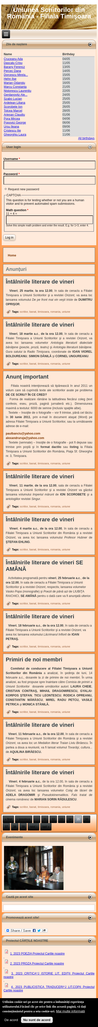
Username (12, 159)
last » (46, 827)
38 (14, 827)
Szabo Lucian (13, 98)
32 (53, 819)
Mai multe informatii (70, 1011)
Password (12, 174)
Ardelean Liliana (14, 102)
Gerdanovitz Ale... (16, 95)
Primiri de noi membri (34, 659)
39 (23, 827)
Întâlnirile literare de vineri (40, 282)
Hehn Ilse (10, 79)
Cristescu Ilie (12, 130)
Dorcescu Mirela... (16, 75)
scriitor (24, 311)
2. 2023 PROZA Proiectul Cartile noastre (37, 963)
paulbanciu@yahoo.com (24, 433)
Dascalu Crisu (13, 63)
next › (33, 827)
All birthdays (86, 138)
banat (32, 311)
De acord (11, 1020)
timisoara (43, 311)
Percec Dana (12, 71)
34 (70, 819)
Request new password (23, 189)
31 (44, 819)
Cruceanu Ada (13, 59)
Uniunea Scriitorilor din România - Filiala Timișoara (49, 13)
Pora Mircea (12, 118)
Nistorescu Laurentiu (17, 91)
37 (6, 827)
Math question (17, 210)
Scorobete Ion (13, 106)
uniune (66, 311)
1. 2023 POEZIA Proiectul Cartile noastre (37, 953)
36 (86, 819)
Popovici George (15, 122)
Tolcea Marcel (13, 110)
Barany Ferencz (14, 67)
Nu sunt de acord (36, 1020)
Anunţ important (27, 377)
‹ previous (23, 819)
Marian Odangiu (14, 83)
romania (55, 311)
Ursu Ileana (11, 126)
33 (61, 819)
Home (12, 255)
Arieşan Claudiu (14, 114)
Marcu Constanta (15, 87)
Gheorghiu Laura (15, 134)
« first (8, 819)
